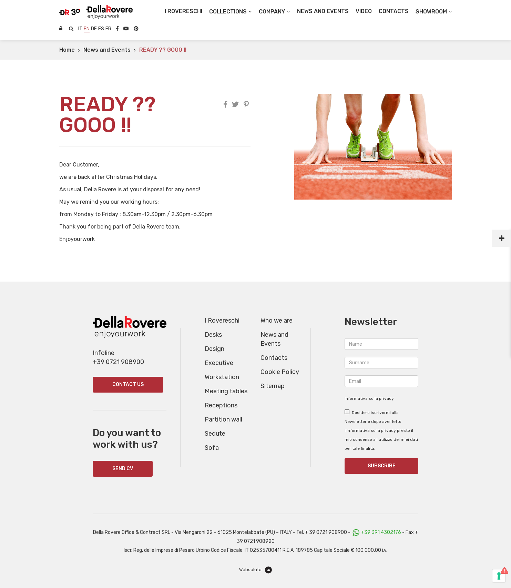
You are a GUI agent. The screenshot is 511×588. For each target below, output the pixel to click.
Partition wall (223, 419)
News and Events (107, 50)
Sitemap (272, 386)
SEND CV (122, 469)
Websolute (255, 570)
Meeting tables (226, 391)
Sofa (212, 448)
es (101, 29)
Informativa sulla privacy (369, 398)
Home (67, 50)
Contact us (128, 384)
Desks (213, 334)
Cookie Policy (279, 372)
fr (108, 29)
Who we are (276, 320)
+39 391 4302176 (381, 532)
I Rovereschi (183, 11)
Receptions (221, 405)
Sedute (215, 433)
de (94, 29)
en (87, 29)
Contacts (273, 358)
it (80, 29)
